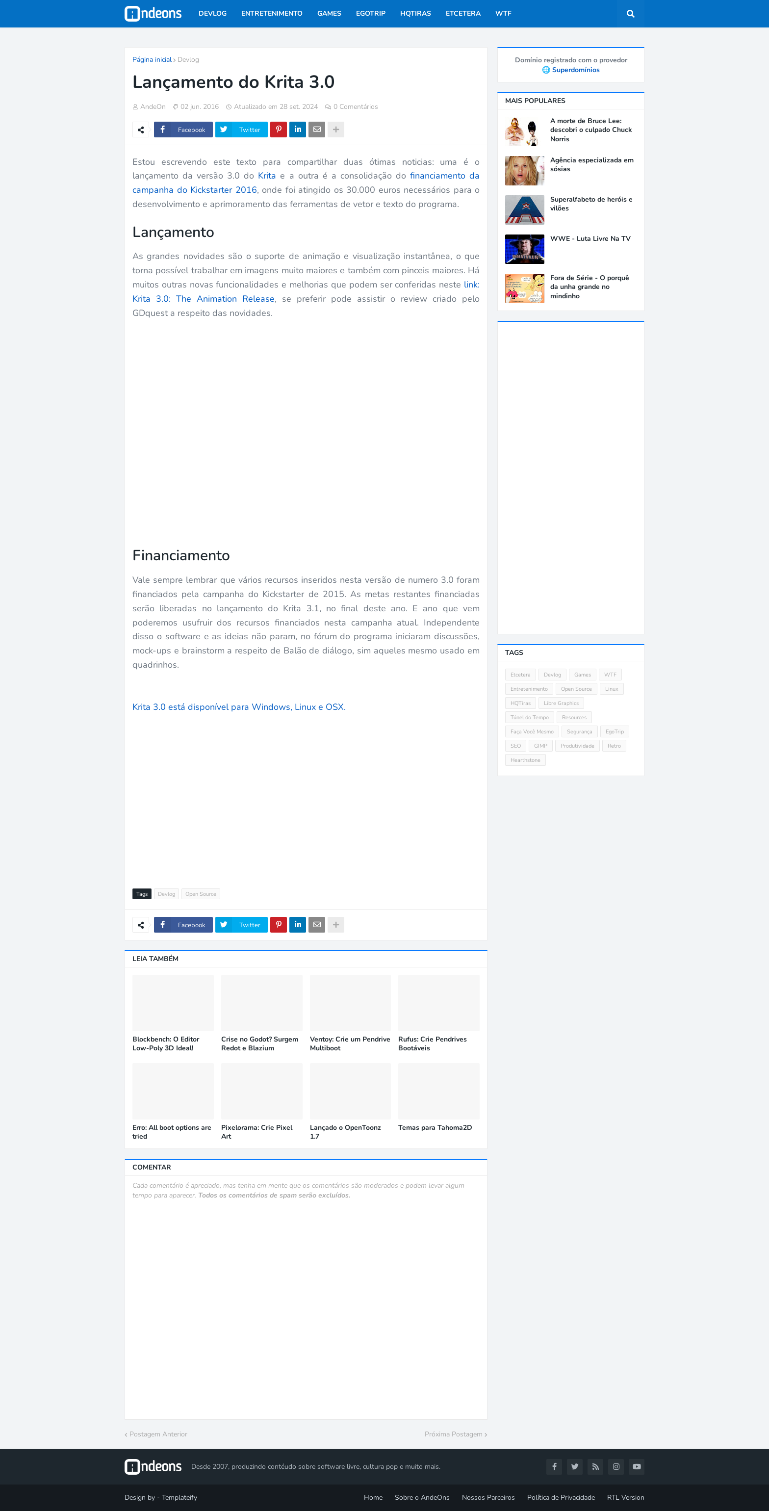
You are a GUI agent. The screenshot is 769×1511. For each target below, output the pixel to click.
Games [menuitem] (329, 13)
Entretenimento (529, 689)
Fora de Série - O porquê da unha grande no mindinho (589, 287)
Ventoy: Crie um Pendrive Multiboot (350, 1044)
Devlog (188, 59)
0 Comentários (355, 106)
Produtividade (577, 746)
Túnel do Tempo (530, 717)
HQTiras (521, 703)
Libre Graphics (561, 703)
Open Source (200, 894)
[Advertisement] (306, 795)
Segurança (579, 731)
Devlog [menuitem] (213, 13)
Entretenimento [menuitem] (272, 13)
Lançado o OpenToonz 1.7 (345, 1132)
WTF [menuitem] (503, 13)
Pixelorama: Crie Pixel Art (256, 1132)
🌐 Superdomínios (571, 70)
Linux (611, 689)
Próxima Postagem (454, 1434)
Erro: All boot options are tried (171, 1132)
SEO (516, 746)
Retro (614, 746)
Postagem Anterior (158, 1434)
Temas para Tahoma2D (435, 1127)
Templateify (179, 1497)
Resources (574, 717)
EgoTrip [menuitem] (370, 13)
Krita (267, 176)
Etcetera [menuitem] (463, 13)
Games (582, 674)
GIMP (540, 746)
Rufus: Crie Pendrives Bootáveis (432, 1044)
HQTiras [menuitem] (415, 13)
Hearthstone (525, 760)
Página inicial (152, 59)
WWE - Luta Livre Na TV (590, 238)
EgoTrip (615, 731)
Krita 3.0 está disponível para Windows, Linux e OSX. (239, 707)
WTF (610, 674)
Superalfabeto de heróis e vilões (591, 204)
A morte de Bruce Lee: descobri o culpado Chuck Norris (591, 130)
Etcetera (521, 674)
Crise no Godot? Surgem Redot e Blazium (259, 1044)
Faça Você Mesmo (532, 731)
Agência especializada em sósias (592, 165)
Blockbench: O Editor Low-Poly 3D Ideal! (165, 1044)
